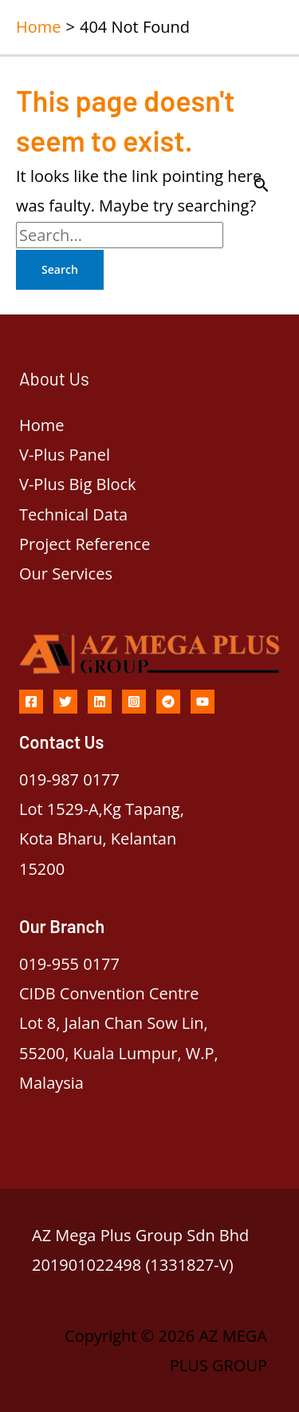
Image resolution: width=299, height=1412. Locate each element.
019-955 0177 (69, 964)
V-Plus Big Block (77, 484)
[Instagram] (134, 702)
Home (42, 425)
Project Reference (84, 544)
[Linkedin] (100, 702)
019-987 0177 (69, 779)
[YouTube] (202, 702)
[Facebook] (31, 702)
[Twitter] (65, 702)
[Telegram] (168, 702)
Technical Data (73, 514)
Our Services (65, 573)
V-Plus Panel (64, 454)
